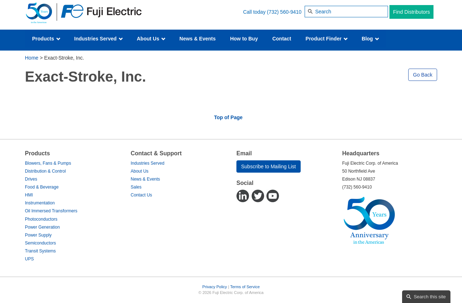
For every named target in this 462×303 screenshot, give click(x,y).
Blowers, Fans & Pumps (48, 163)
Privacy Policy (214, 287)
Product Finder (327, 39)
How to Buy (244, 39)
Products (46, 39)
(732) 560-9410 (284, 12)
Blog (370, 39)
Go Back (422, 75)
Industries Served (98, 39)
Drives (31, 179)
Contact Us (141, 195)
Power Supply (38, 235)
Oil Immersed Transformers (51, 210)
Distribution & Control (45, 171)
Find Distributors (411, 12)
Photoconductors (41, 219)
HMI (29, 195)
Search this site (430, 296)
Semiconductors (40, 243)
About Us (151, 39)
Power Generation (42, 227)
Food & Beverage (41, 187)
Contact (281, 39)
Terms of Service (245, 287)
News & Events (197, 39)
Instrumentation (40, 202)
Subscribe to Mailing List (268, 166)
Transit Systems (40, 251)
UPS (29, 258)
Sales (136, 187)
